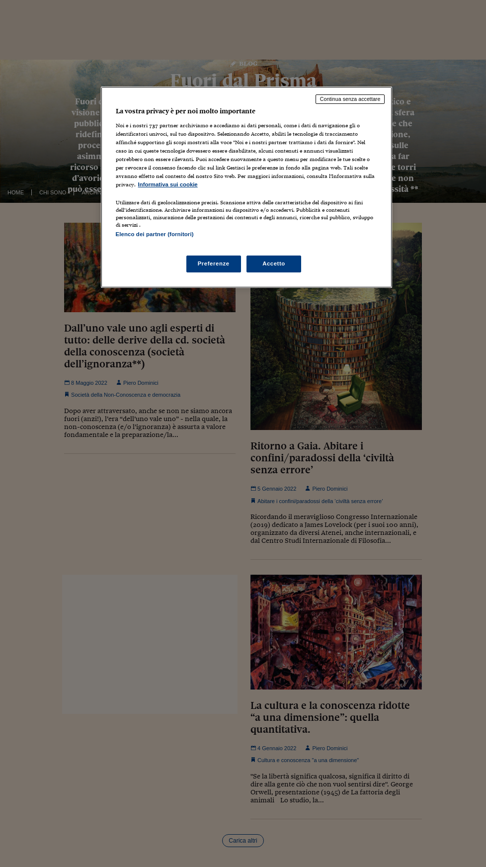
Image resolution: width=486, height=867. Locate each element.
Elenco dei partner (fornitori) (155, 234)
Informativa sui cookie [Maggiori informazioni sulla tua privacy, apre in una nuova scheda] (168, 184)
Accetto (273, 263)
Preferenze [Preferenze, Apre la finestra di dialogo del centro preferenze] (214, 263)
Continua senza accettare (350, 99)
